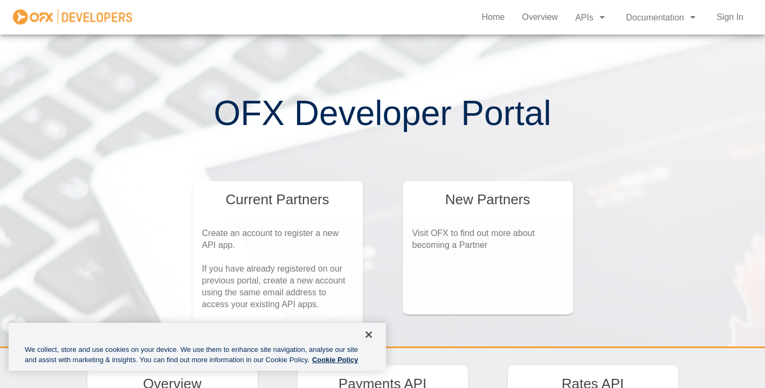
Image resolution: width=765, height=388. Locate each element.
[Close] (369, 335)
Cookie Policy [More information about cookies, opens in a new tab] (335, 360)
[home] (72, 17)
